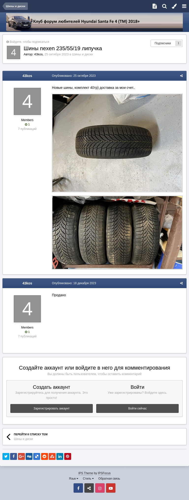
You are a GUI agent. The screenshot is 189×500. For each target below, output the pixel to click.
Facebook (78, 488)
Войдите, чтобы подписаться (29, 42)
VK (89, 488)
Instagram (100, 488)
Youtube (110, 488)
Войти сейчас (137, 408)
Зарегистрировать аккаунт (51, 408)
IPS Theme (85, 473)
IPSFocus (104, 473)
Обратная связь (109, 478)
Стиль (88, 478)
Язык (73, 478)
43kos (38, 54)
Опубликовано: (74, 76)
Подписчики (163, 43)
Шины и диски (82, 54)
